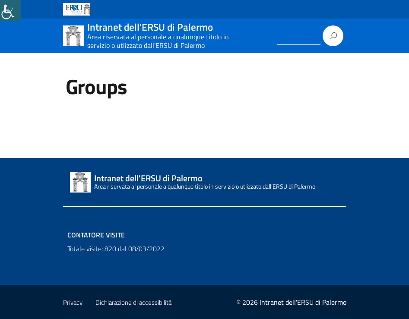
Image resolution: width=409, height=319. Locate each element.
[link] (10, 10)
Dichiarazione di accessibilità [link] (133, 302)
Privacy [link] (72, 302)
